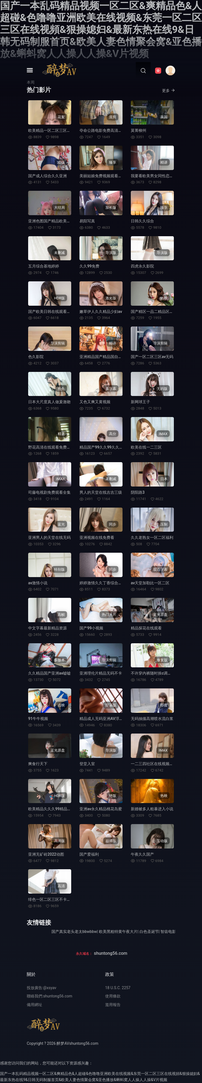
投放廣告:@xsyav (41, 988)
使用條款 (113, 996)
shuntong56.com (110, 953)
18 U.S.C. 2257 (118, 988)
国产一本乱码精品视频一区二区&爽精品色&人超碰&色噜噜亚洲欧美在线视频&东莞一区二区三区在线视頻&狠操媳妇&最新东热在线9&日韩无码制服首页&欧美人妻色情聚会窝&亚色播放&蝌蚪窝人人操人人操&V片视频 (101, 30)
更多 (168, 90)
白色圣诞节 (160, 931)
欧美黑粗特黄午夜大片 (129, 931)
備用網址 (34, 1004)
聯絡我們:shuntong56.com (49, 996)
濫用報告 (113, 1004)
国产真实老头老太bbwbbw (85, 931)
